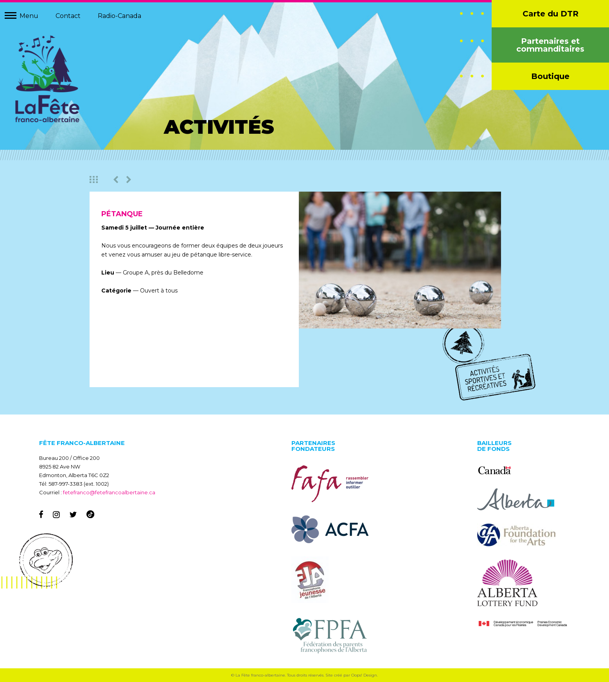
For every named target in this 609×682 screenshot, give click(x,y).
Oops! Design (364, 675)
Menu (29, 16)
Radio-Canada (119, 16)
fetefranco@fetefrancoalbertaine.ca (109, 492)
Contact (68, 16)
